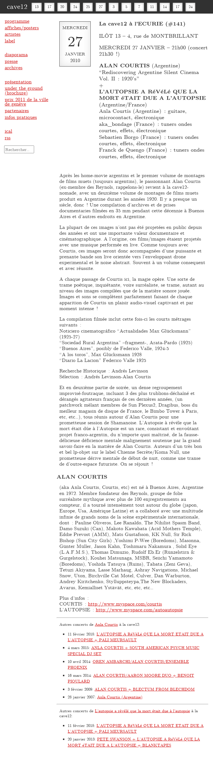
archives (13, 67)
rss (8, 137)
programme (17, 20)
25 (88, 6)
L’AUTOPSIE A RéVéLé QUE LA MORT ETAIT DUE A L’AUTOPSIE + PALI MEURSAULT (136, 637)
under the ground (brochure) (24, 90)
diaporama (16, 54)
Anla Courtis (106, 624)
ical (8, 130)
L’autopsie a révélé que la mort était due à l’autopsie (142, 711)
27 (101, 6)
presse (11, 61)
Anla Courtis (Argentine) (120, 697)
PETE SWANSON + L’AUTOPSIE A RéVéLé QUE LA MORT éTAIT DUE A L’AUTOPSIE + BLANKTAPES (134, 742)
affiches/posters (22, 27)
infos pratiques (21, 117)
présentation (18, 81)
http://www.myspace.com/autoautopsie (139, 609)
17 (49, 6)
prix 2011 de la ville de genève (26, 101)
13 (37, 6)
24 (75, 6)
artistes (13, 33)
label (10, 40)
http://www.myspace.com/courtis (125, 603)
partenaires (17, 110)
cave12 (17, 6)
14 (165, 6)
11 (152, 6)
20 (62, 6)
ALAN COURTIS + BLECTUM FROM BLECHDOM (145, 689)
